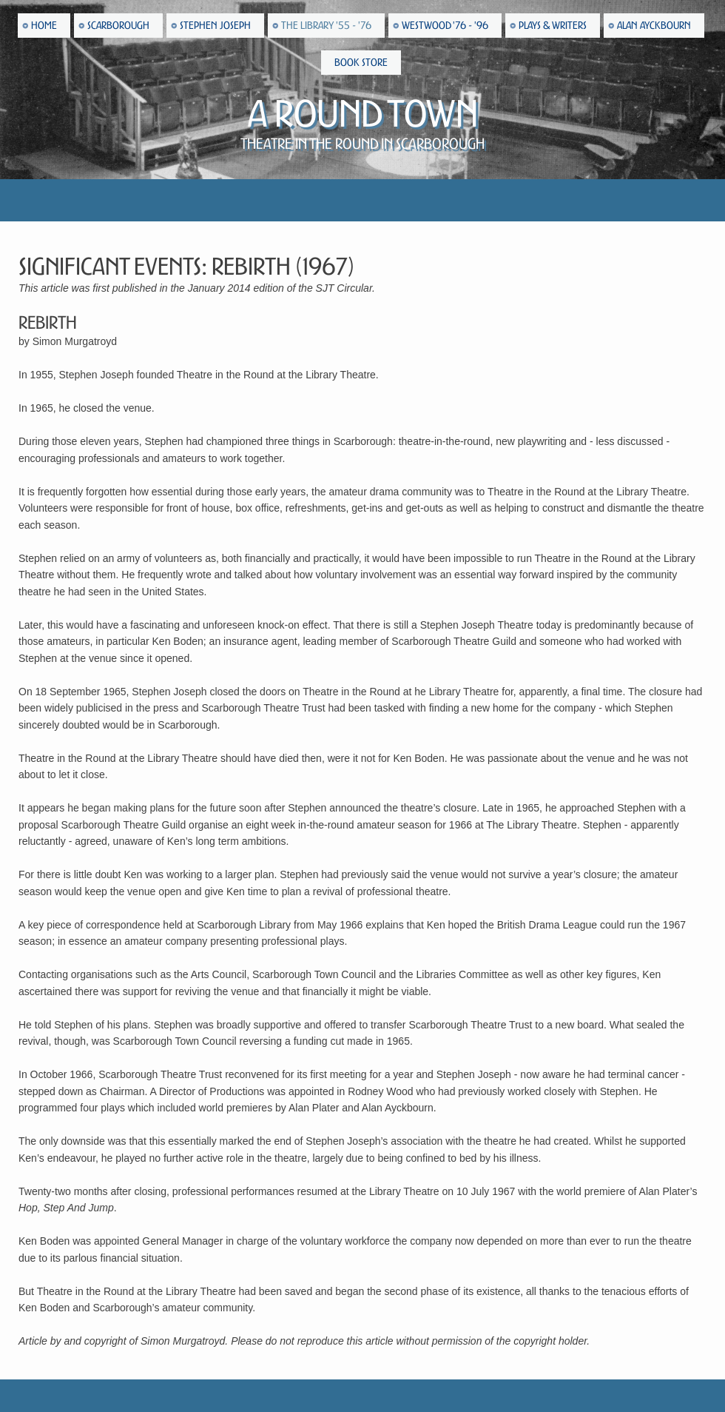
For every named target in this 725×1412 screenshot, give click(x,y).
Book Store (361, 62)
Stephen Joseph (215, 25)
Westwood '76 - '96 (445, 25)
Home (44, 25)
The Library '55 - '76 (326, 25)
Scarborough (118, 25)
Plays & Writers (553, 25)
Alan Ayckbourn (654, 25)
